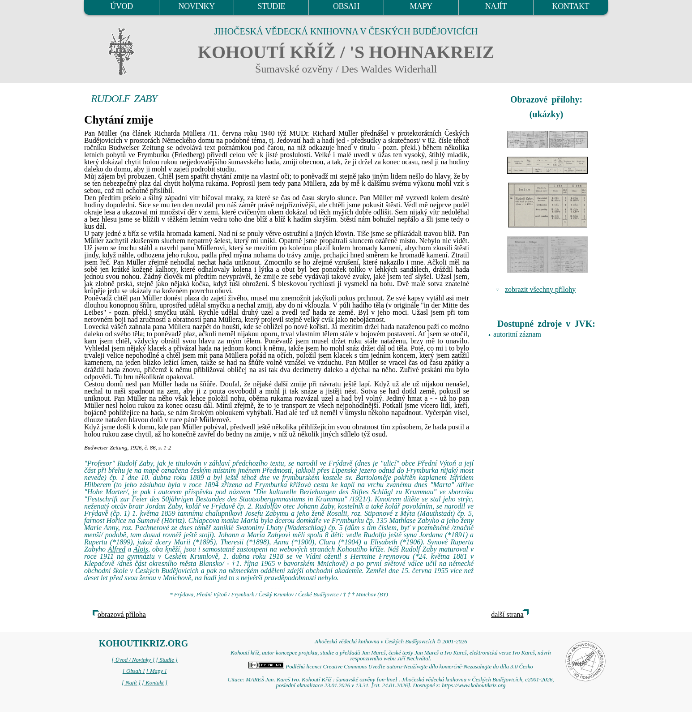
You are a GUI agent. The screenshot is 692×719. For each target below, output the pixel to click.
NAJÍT (496, 6)
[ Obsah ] (134, 671)
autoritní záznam (517, 334)
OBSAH (346, 6)
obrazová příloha (122, 614)
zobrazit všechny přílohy (540, 289)
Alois (140, 549)
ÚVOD (121, 6)
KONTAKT (570, 6)
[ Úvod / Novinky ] (132, 660)
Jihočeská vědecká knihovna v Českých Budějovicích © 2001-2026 (390, 641)
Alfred (116, 549)
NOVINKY (197, 6)
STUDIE (272, 6)
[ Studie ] (166, 660)
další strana (507, 614)
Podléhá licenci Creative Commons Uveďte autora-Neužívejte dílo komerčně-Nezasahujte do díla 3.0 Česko (390, 666)
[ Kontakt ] (154, 683)
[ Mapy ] (156, 671)
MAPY (421, 6)
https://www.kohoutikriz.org (473, 685)
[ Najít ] (131, 683)
